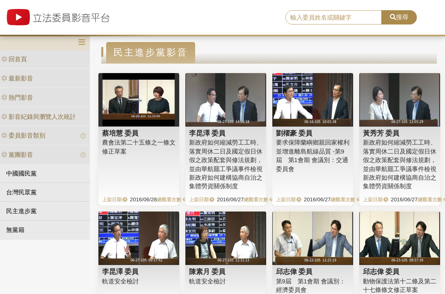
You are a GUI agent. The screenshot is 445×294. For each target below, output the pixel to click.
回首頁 (14, 59)
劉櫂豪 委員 (294, 133)
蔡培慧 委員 (120, 133)
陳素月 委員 (207, 271)
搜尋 (399, 16)
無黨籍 (15, 229)
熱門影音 (17, 97)
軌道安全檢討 (120, 281)
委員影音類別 (23, 135)
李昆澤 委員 (207, 133)
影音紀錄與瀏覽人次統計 (38, 116)
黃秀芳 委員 (381, 133)
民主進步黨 (21, 210)
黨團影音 (17, 154)
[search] (333, 17)
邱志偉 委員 (294, 271)
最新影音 (17, 78)
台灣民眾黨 (21, 192)
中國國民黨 (21, 173)
